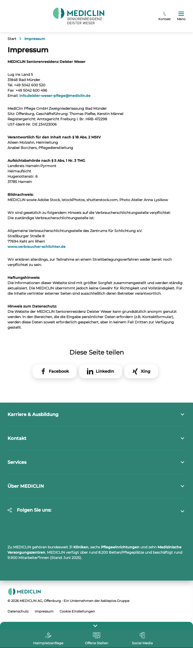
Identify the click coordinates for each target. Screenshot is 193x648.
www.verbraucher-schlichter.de (37, 246)
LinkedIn (105, 371)
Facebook (59, 371)
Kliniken (80, 547)
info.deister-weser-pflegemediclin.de (54, 95)
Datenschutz (18, 611)
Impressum (44, 611)
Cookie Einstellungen (77, 611)
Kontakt (164, 16)
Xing (145, 371)
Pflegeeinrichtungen (120, 547)
